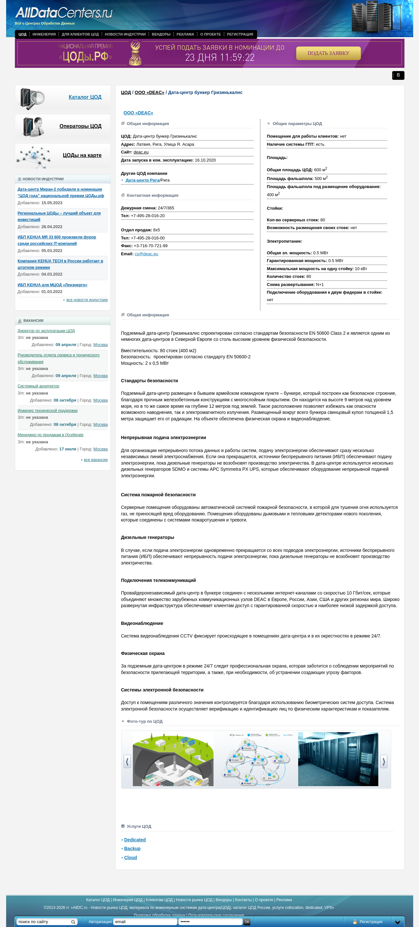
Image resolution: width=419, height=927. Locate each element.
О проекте (210, 34)
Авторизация (100, 922)
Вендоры (161, 34)
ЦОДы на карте (82, 155)
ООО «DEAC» (149, 92)
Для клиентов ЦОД (80, 34)
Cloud (130, 857)
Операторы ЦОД (80, 126)
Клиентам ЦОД (159, 900)
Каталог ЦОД (85, 97)
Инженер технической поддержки (48, 410)
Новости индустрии (125, 34)
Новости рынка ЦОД (194, 900)
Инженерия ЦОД (127, 900)
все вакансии (96, 460)
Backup (132, 848)
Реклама (185, 34)
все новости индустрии (87, 300)
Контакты (243, 900)
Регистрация (240, 34)
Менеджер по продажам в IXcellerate (51, 435)
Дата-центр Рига (143, 180)
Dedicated (135, 839)
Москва (100, 344)
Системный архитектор (38, 386)
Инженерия (44, 34)
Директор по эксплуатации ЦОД (46, 331)
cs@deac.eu (146, 253)
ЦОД (22, 34)
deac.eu (141, 152)
